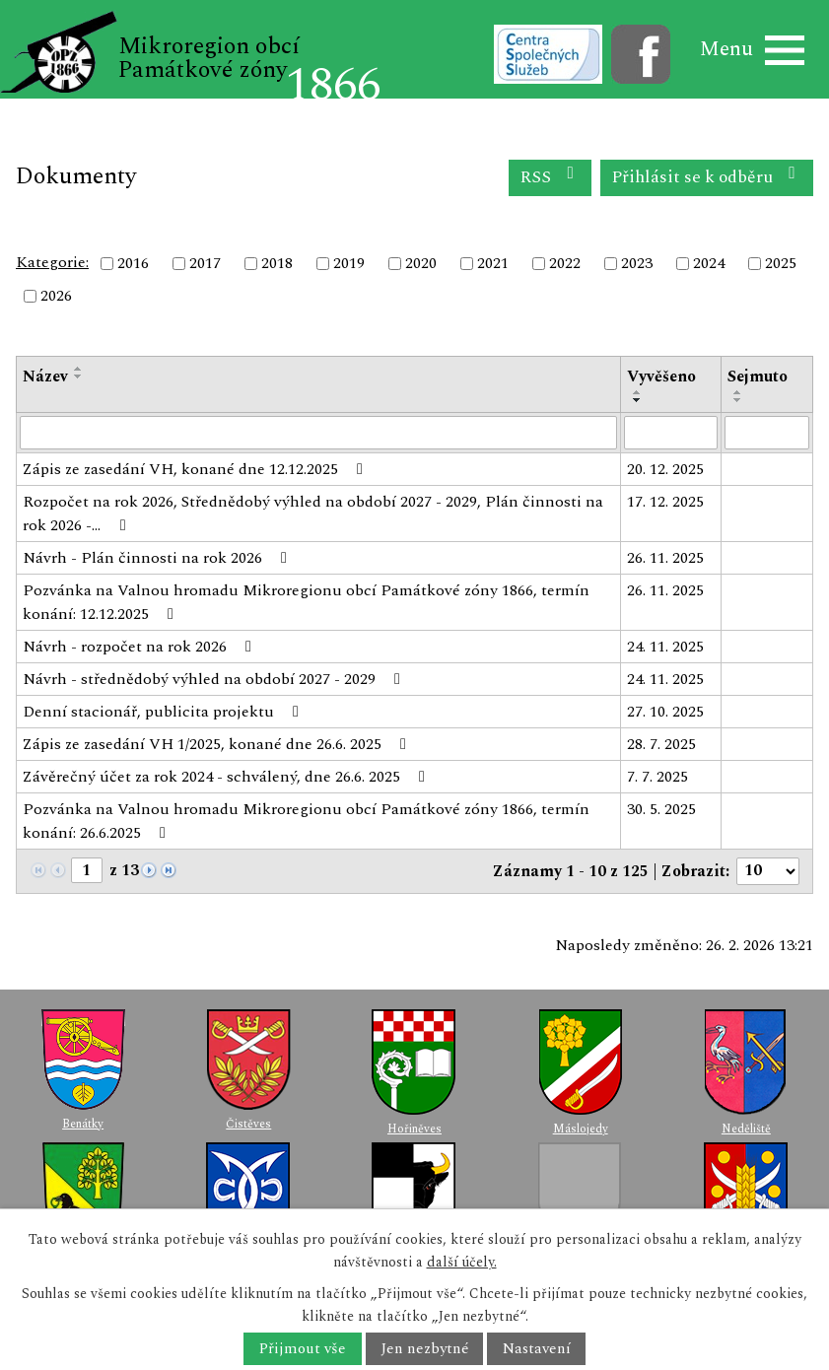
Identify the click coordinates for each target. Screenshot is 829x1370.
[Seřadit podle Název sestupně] (79, 376)
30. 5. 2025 (661, 809)
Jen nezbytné (424, 1348)
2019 (349, 263)
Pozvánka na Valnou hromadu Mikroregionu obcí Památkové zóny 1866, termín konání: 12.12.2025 (306, 602)
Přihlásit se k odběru (707, 177)
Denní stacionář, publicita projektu (164, 711)
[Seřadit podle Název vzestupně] (79, 369)
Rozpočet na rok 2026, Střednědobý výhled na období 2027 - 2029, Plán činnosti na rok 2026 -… (313, 513)
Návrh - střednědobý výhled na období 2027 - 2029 (215, 679)
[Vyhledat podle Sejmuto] (767, 432)
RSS (550, 177)
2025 (780, 263)
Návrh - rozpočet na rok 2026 (140, 646)
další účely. (462, 1262)
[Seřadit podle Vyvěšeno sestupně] (638, 400)
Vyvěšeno (661, 376)
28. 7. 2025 (661, 744)
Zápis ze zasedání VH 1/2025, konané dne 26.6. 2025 (218, 744)
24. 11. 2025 (665, 646)
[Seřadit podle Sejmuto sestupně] (738, 400)
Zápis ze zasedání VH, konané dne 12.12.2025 (196, 469)
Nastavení (537, 1348)
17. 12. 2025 (665, 502)
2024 (709, 263)
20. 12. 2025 (665, 469)
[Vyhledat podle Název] (318, 432)
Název (45, 376)
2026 (56, 296)
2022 (565, 263)
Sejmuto (757, 376)
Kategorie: (52, 262)
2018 (277, 263)
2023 (637, 263)
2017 (205, 263)
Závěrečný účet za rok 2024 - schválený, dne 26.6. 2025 (227, 776)
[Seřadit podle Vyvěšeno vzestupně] (638, 392)
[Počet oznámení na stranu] (767, 871)
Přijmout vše (302, 1348)
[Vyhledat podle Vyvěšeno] (671, 432)
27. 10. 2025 (665, 711)
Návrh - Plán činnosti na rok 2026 (158, 558)
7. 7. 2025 (657, 776)
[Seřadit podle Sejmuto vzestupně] (738, 392)
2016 (133, 263)
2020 (421, 263)
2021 (493, 263)
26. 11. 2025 (665, 558)
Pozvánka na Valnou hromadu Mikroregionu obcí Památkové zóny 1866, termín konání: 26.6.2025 (306, 821)
